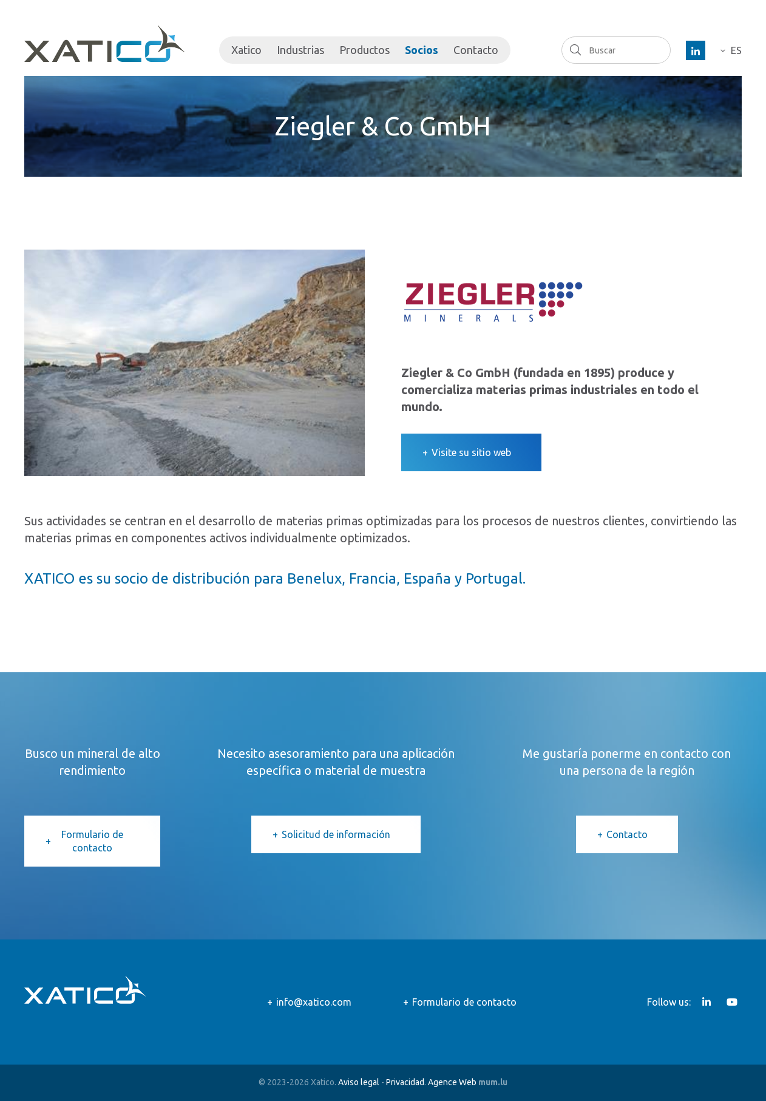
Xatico (246, 50)
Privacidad (405, 1082)
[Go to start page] (104, 44)
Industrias (300, 50)
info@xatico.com (313, 1002)
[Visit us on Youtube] (732, 1002)
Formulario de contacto (92, 841)
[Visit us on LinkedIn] (695, 50)
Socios (421, 50)
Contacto (475, 50)
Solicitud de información (336, 834)
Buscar (575, 49)
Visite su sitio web (471, 452)
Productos (364, 50)
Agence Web (452, 1082)
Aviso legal (358, 1082)
